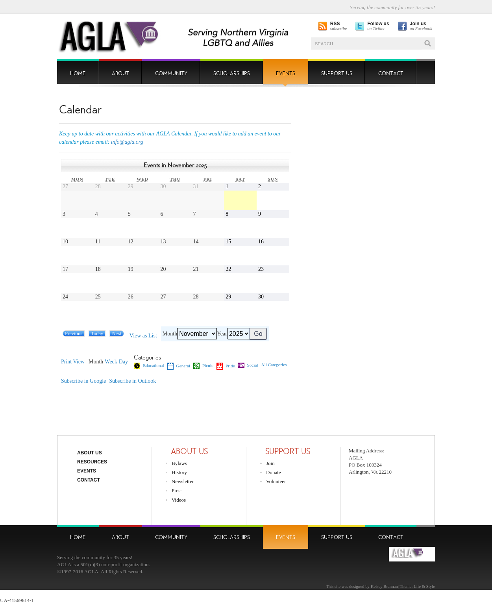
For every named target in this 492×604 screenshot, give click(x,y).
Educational (149, 366)
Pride (225, 366)
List (143, 336)
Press (177, 490)
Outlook (132, 381)
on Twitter (378, 26)
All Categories (274, 365)
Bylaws (179, 463)
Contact (88, 480)
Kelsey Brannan (384, 586)
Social (248, 365)
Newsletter (183, 481)
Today (97, 333)
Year (222, 334)
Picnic (203, 366)
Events (86, 471)
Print (73, 362)
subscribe (338, 26)
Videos (179, 500)
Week (111, 362)
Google (83, 381)
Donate (273, 472)
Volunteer (276, 481)
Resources (92, 462)
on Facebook (421, 26)
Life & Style (424, 586)
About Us (89, 453)
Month (170, 334)
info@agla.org (127, 142)
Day (123, 362)
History (179, 472)
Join (270, 463)
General (178, 366)
